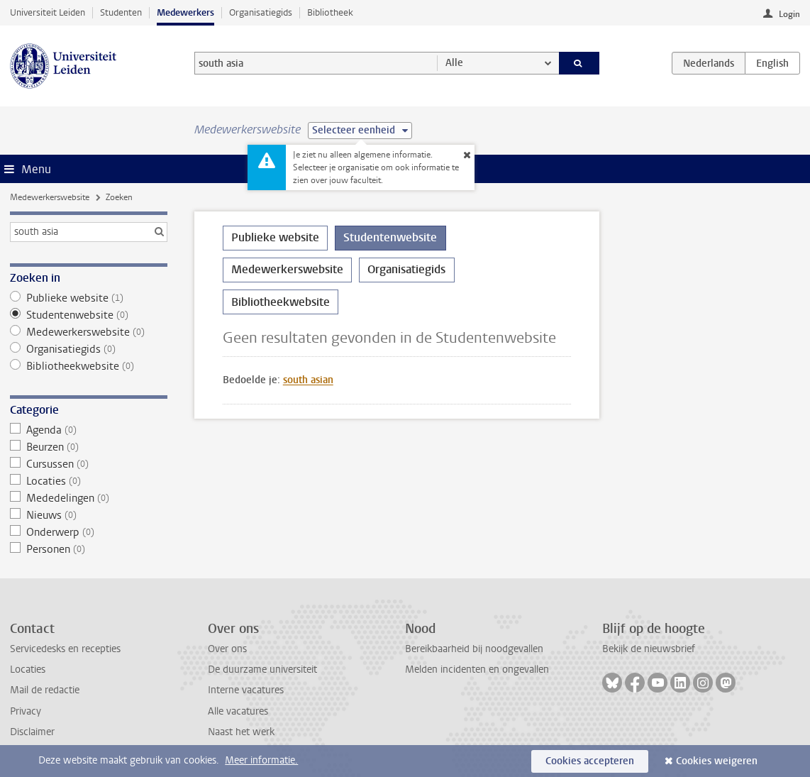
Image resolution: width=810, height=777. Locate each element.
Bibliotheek (330, 12)
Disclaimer (32, 732)
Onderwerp (88, 532)
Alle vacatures (238, 711)
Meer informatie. (261, 760)
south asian (308, 380)
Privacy (25, 711)
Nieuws (88, 515)
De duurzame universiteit (262, 669)
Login (789, 14)
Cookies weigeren (717, 761)
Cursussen (88, 464)
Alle (454, 63)
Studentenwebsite (88, 315)
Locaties (88, 481)
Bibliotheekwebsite (88, 366)
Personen (88, 549)
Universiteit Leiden (47, 12)
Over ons (227, 649)
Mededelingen (88, 498)
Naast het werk (241, 732)
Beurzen (88, 447)
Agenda (88, 430)
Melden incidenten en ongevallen (477, 669)
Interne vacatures (246, 690)
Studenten (121, 12)
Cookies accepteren (589, 761)
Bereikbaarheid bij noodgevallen (474, 649)
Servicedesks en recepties (65, 649)
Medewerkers (185, 12)
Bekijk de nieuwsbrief (648, 649)
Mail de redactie (44, 690)
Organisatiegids (260, 12)
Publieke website (88, 298)
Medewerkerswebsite (49, 197)
